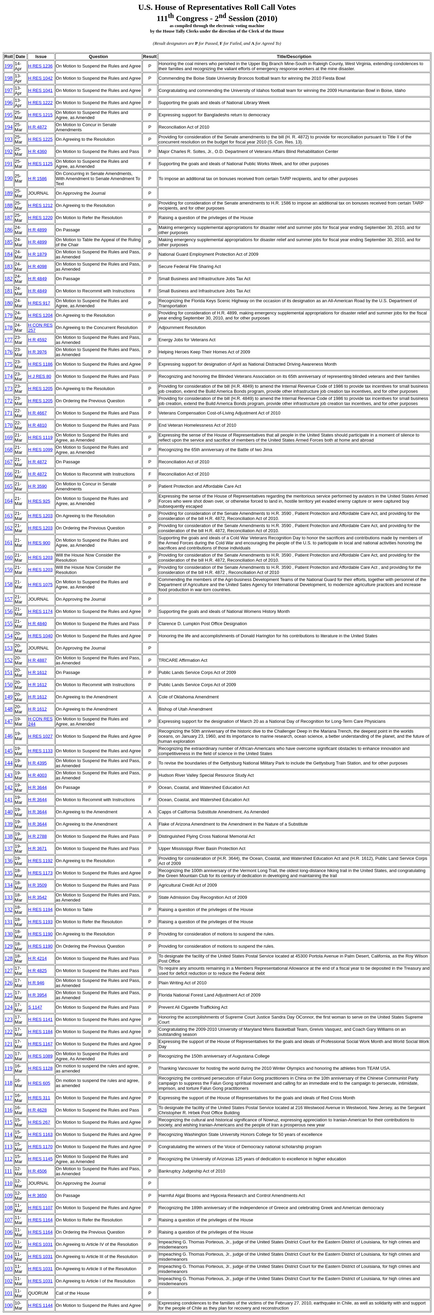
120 (8, 1056)
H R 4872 (37, 127)
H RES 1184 (40, 1031)
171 (8, 413)
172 (8, 401)
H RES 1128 (40, 1068)
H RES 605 (39, 1083)
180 (8, 303)
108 (8, 1208)
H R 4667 (37, 412)
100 (8, 1305)
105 (8, 1244)
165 (8, 486)
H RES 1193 (40, 921)
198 (8, 78)
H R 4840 (37, 623)
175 (8, 364)
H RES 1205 (40, 388)
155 (8, 623)
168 (8, 449)
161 (8, 542)
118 (8, 1083)
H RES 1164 (40, 1219)
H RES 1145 (40, 1158)
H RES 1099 (40, 449)
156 (8, 611)
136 (8, 861)
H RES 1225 (40, 139)
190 (8, 178)
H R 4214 (37, 958)
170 (8, 425)
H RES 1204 (40, 315)
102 (8, 1281)
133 (8, 897)
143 (8, 775)
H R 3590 (37, 486)
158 (8, 584)
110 (8, 1183)
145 (8, 751)
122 (8, 1031)
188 (8, 205)
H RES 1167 (40, 1043)
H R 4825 (37, 970)
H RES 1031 (40, 1244)
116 (8, 1110)
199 (8, 66)
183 (8, 266)
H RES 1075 (40, 584)
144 (8, 763)
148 (8, 709)
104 (8, 1256)
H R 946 (36, 982)
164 (8, 501)
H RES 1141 (40, 1019)
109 (8, 1195)
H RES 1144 (40, 1305)
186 (8, 230)
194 (8, 127)
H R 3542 (37, 897)
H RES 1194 (40, 909)
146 (8, 736)
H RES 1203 (40, 515)
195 (8, 115)
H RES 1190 (40, 933)
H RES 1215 (40, 114)
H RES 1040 (40, 635)
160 (8, 557)
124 (8, 1007)
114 (8, 1134)
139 (8, 824)
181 (8, 291)
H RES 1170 (40, 1146)
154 (8, 636)
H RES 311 (39, 1097)
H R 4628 (37, 1110)
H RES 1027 (40, 736)
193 (8, 139)
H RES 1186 (40, 364)
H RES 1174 (40, 611)
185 (8, 242)
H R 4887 (37, 660)
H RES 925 (39, 501)
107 (8, 1220)
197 (8, 90)
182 (8, 279)
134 (8, 885)
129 (8, 946)
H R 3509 (37, 885)
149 (8, 697)
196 (8, 102)
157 (8, 599)
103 (8, 1269)
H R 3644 (37, 787)
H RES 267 (39, 1122)
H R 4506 (37, 1171)
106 (8, 1232)
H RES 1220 (40, 217)
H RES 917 (39, 303)
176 (8, 352)
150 (8, 685)
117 (8, 1098)
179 (8, 315)
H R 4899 (37, 229)
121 (8, 1044)
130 (8, 934)
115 (8, 1122)
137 (8, 848)
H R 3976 (37, 351)
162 (8, 528)
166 (8, 474)
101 (8, 1293)
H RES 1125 (40, 163)
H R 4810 (37, 425)
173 (8, 388)
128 (8, 958)
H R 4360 (37, 151)
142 (8, 787)
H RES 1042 (40, 78)
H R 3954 (37, 995)
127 (8, 970)
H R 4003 (37, 775)
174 (8, 376)
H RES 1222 (40, 102)
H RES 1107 (40, 1207)
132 (8, 909)
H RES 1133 (40, 750)
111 (8, 1171)
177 (8, 340)
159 (8, 570)
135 (8, 873)
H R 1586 (37, 178)
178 (8, 327)
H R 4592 (37, 339)
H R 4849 (37, 278)
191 (8, 164)
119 (8, 1068)
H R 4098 (37, 266)
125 (8, 995)
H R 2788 (37, 836)
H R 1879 (37, 254)
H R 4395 (37, 763)
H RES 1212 (40, 205)
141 (8, 799)
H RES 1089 (40, 1056)
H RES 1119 (40, 437)
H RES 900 (39, 542)
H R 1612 (37, 672)
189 (8, 193)
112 (8, 1159)
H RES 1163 (40, 1134)
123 (8, 1019)
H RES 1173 (40, 872)
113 (8, 1146)
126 (8, 983)
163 (8, 516)
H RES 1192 (40, 860)
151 (8, 672)
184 (8, 254)
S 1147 (35, 1007)
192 (8, 151)
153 (8, 648)
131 (8, 922)
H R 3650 (37, 1195)
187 (8, 217)
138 (8, 836)
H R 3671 (37, 848)
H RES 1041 (40, 90)
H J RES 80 (39, 376)
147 (8, 721)
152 (8, 660)
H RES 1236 (40, 66)
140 (8, 812)
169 (8, 437)
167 (8, 462)
